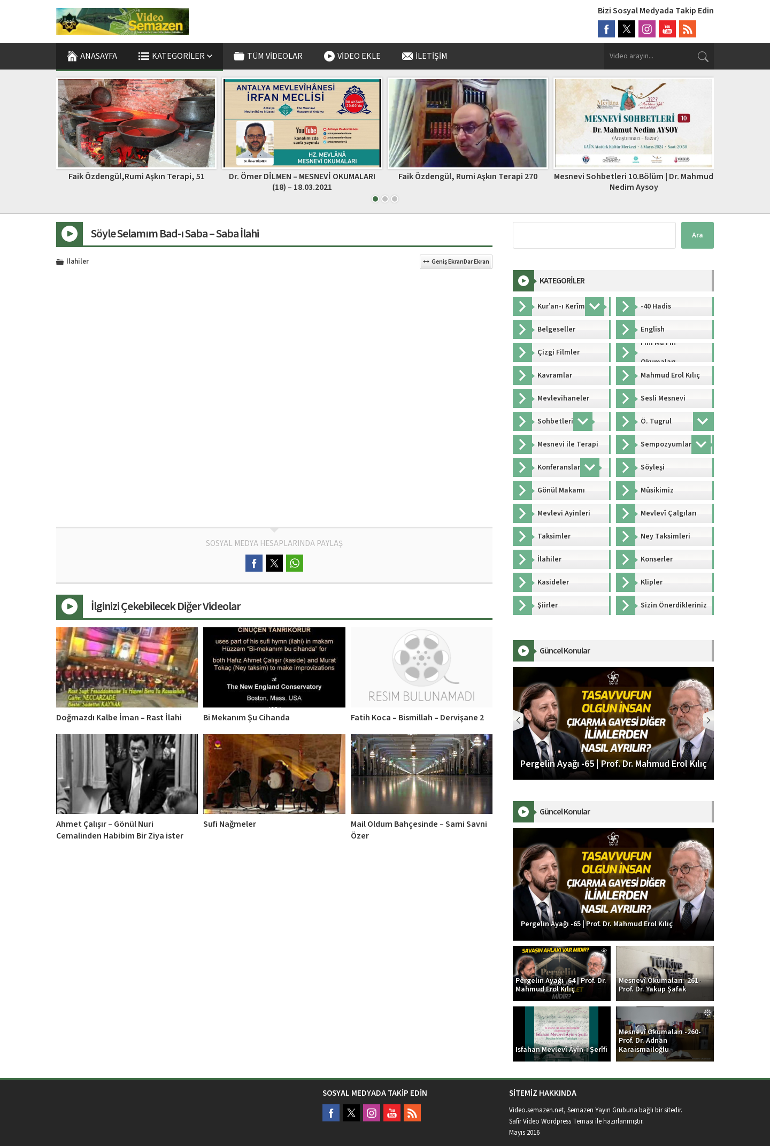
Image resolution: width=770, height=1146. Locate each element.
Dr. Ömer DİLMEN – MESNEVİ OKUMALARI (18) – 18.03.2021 (302, 182)
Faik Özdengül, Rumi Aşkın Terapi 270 (467, 176)
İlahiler (77, 262)
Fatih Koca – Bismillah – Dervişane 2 (417, 718)
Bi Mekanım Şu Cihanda (246, 718)
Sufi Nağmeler (229, 824)
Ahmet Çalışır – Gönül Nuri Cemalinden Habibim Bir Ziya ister (119, 830)
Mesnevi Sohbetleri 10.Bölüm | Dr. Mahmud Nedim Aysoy (633, 182)
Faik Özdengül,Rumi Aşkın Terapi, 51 (136, 176)
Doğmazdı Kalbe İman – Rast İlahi (119, 718)
